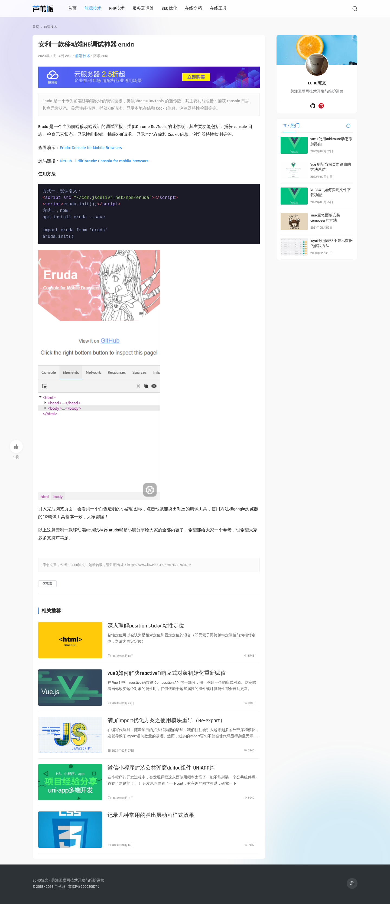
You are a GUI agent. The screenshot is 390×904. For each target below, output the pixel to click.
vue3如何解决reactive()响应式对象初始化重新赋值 (167, 673)
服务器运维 (143, 8)
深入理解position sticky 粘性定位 (146, 625)
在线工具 (218, 8)
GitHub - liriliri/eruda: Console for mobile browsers (104, 161)
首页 (72, 8)
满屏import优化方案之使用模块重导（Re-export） (166, 720)
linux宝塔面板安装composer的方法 (325, 218)
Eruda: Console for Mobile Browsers (91, 148)
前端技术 (93, 8)
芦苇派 (60, 886)
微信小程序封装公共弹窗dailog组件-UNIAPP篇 (161, 767)
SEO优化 (169, 8)
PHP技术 (117, 8)
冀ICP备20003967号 (83, 886)
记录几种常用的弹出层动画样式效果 (151, 815)
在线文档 (193, 8)
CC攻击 (47, 583)
